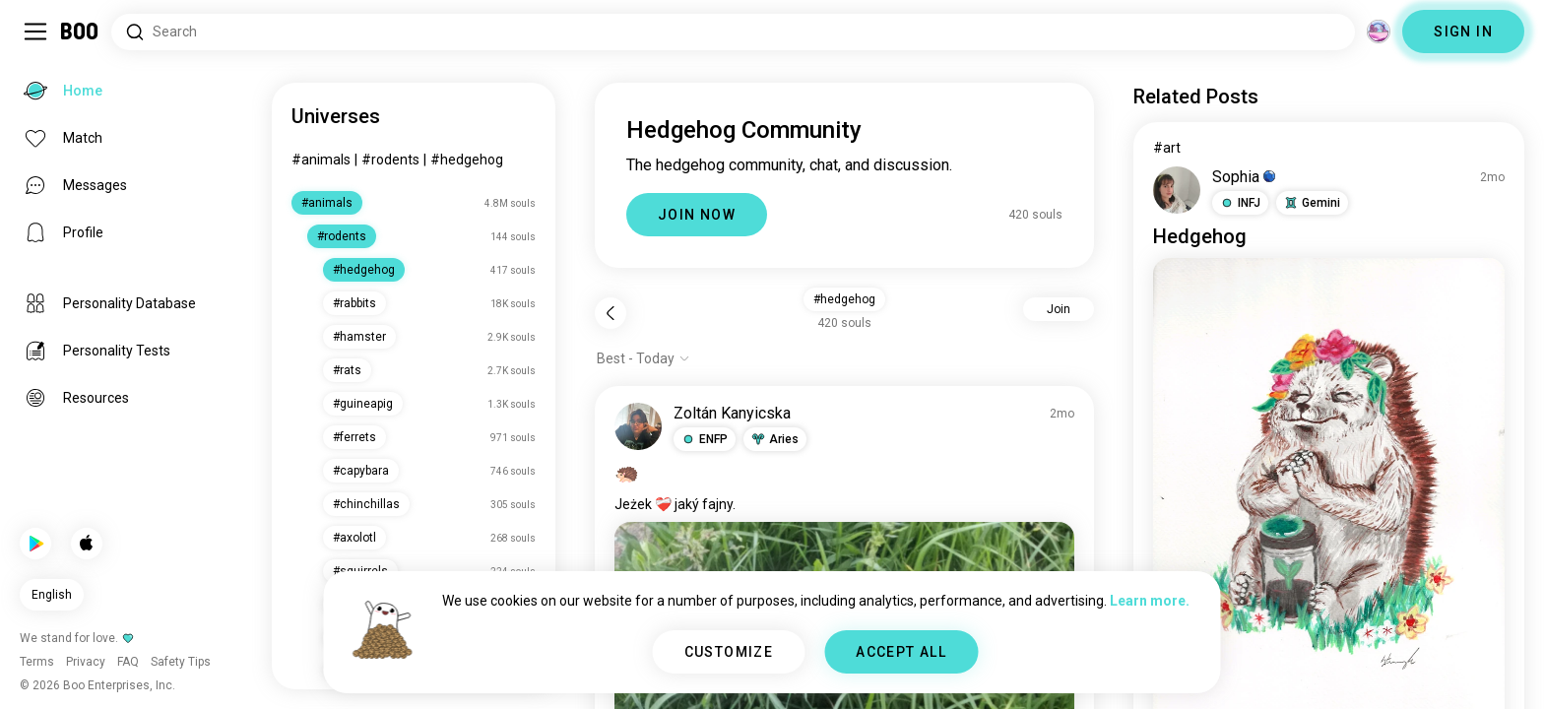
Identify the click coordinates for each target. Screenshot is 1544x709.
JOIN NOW (697, 215)
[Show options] (643, 358)
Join (1058, 309)
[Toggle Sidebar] (35, 31)
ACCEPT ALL (901, 652)
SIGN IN (1463, 31)
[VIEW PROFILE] (638, 426)
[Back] (610, 313)
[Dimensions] (1378, 31)
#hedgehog (466, 159)
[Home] (80, 31)
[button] (705, 439)
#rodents (390, 159)
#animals (321, 159)
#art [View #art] (1167, 148)
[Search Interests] (733, 32)
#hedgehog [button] (844, 299)
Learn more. (1150, 601)
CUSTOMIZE (729, 652)
